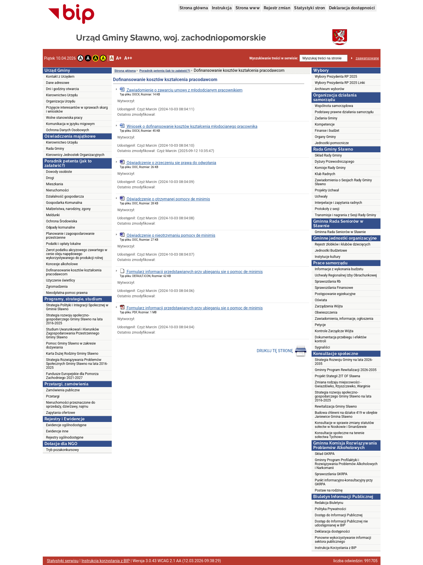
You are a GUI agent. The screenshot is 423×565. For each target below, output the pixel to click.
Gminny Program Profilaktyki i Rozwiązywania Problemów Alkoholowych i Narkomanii (346, 464)
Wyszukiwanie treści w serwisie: (273, 58)
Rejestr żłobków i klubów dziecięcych (342, 244)
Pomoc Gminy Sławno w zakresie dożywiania (71, 345)
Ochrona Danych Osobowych (67, 130)
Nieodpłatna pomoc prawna (67, 293)
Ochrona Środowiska (61, 221)
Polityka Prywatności (330, 509)
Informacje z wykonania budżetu (339, 269)
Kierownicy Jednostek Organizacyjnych (75, 155)
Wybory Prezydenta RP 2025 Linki (340, 83)
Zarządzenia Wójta (329, 306)
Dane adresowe (57, 83)
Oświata (321, 300)
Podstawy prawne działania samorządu (344, 112)
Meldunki (53, 215)
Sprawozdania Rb (328, 281)
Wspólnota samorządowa (334, 106)
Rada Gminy (55, 149)
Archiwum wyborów (329, 89)
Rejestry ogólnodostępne (65, 437)
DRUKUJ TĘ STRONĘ (282, 351)
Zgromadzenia (57, 287)
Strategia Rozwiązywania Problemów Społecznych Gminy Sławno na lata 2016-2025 (77, 364)
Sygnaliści (322, 347)
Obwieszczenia (326, 312)
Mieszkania (54, 184)
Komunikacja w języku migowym (70, 124)
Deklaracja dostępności (352, 8)
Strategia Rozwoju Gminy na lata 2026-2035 (344, 362)
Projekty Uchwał (327, 190)
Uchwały (321, 196)
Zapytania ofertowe (60, 413)
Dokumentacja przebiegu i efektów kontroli (341, 339)
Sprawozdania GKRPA (331, 474)
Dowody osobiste (59, 172)
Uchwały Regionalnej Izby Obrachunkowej (346, 275)
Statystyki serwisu (63, 561)
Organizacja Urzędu (60, 101)
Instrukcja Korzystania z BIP (336, 548)
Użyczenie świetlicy (60, 280)
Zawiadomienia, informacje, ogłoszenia (344, 319)
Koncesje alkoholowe (62, 264)
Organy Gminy (325, 137)
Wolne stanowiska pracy (64, 118)
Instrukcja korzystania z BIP (105, 561)
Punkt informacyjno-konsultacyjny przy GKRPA (344, 482)
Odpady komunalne (60, 227)
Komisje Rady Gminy (330, 168)
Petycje (320, 325)
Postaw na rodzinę (329, 490)
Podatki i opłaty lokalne (63, 244)
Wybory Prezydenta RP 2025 (336, 77)
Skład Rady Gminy (328, 155)
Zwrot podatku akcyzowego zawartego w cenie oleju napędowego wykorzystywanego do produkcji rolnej (77, 254)
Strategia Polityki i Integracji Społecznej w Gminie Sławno (77, 307)
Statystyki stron (309, 8)
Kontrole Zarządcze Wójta (334, 331)
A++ (128, 58)
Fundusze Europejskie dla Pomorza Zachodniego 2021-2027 (72, 376)
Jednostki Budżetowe (331, 251)
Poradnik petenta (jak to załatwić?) (164, 70)
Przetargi (53, 396)
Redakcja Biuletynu (329, 503)
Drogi (50, 178)
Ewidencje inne (57, 431)
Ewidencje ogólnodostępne (66, 425)
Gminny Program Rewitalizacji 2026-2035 (346, 370)
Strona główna (194, 8)
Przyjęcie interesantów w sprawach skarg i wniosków (77, 109)
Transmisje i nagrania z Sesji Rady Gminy (345, 215)
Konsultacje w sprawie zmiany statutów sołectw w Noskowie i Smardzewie (344, 425)
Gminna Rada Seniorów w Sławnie (340, 232)
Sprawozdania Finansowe (334, 288)
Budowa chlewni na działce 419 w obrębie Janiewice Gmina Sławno (346, 415)
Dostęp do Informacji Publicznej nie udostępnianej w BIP (341, 523)
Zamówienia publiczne (63, 390)
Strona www (248, 8)
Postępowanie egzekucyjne (335, 294)
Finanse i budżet (327, 131)
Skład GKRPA (325, 454)
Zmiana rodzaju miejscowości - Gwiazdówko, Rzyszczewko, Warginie (342, 384)
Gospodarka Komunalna (64, 203)
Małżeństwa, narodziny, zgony (68, 209)
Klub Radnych (325, 174)
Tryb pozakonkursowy (62, 450)
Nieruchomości (57, 190)
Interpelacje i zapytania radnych (338, 203)
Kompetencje (325, 124)
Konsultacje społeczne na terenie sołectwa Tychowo (339, 435)
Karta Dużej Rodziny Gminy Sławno (72, 354)
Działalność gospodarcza (65, 196)
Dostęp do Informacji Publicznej (338, 515)
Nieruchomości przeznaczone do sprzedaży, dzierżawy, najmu (70, 404)
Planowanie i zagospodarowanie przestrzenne (70, 236)
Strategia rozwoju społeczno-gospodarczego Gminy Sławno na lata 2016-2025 (74, 319)
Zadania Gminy (326, 118)
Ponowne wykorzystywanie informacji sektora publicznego (343, 540)
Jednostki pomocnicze (332, 143)
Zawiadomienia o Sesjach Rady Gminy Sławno (343, 182)
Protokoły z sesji (327, 209)
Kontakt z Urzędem (60, 77)
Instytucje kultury (328, 257)
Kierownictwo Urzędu (62, 95)
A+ (118, 58)
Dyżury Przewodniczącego (334, 162)
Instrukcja (222, 8)
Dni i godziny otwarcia (62, 89)
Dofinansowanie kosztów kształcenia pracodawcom (74, 272)
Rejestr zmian (277, 8)
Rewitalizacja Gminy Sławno (336, 406)
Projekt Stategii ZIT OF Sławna (337, 376)
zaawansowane (367, 58)
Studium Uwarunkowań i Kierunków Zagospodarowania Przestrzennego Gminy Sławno (72, 333)
